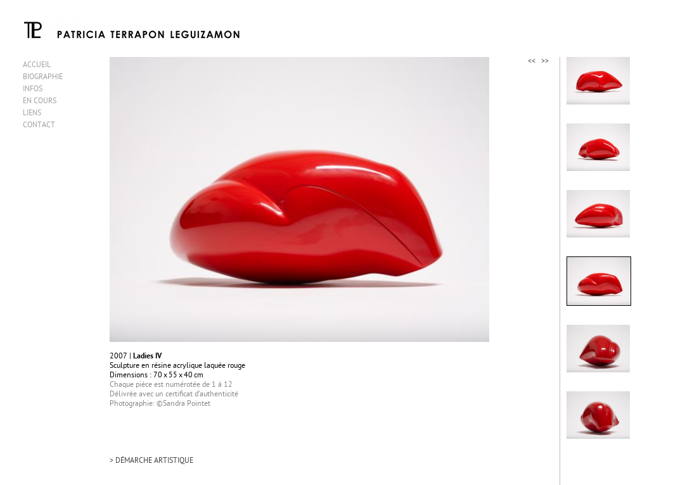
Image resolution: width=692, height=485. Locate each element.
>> (545, 61)
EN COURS (39, 101)
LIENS (32, 113)
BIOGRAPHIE (43, 77)
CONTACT (39, 125)
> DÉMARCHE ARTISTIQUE (151, 461)
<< (531, 61)
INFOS (32, 89)
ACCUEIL (37, 65)
